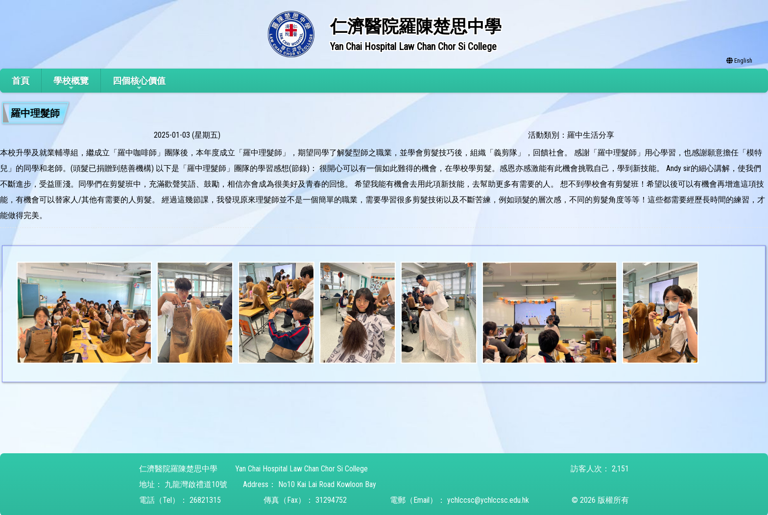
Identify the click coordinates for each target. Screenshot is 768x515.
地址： (151, 484)
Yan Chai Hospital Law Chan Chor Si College (301, 468)
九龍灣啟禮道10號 (196, 484)
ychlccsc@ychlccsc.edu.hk (488, 500)
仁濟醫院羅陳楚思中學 (178, 468)
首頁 (20, 80)
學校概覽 (71, 83)
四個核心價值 (139, 83)
